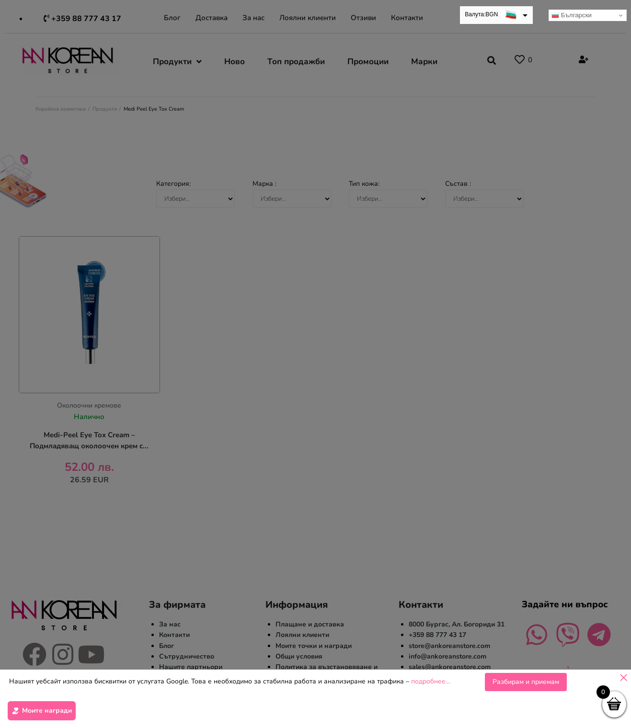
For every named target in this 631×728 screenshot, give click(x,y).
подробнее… (430, 684)
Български (571, 15)
